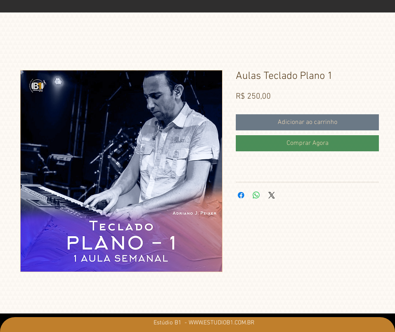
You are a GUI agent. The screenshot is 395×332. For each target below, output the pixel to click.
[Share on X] (271, 195)
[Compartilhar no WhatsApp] (256, 195)
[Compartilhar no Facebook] (241, 195)
